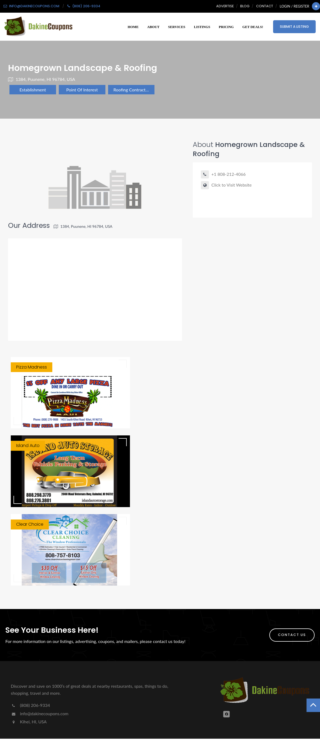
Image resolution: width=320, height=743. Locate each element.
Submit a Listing (294, 26)
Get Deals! (252, 27)
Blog (244, 6)
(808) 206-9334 (30, 705)
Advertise (225, 6)
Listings (202, 27)
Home (133, 27)
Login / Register (294, 6)
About (153, 27)
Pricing (226, 27)
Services (176, 27)
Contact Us (292, 634)
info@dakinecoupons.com (39, 713)
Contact (264, 6)
